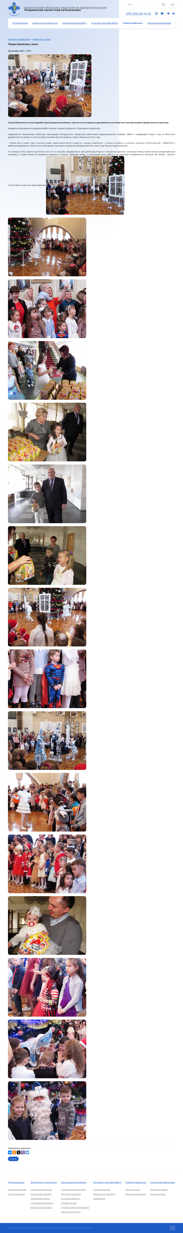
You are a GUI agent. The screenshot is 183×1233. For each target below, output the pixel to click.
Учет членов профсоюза (71, 1194)
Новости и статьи (41, 39)
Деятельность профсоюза (44, 23)
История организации (17, 1190)
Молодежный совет (69, 1203)
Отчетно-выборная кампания (73, 1190)
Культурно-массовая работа (104, 23)
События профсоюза (133, 23)
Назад (13, 1159)
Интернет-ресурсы (158, 1194)
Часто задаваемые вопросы (42, 1203)
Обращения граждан (159, 1190)
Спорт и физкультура (101, 1190)
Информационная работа (41, 1207)
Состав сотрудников (16, 1194)
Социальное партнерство (41, 1190)
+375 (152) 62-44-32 (138, 13)
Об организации (20, 23)
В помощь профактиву (70, 1198)
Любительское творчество (104, 1194)
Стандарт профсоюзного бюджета (75, 1207)
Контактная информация (159, 23)
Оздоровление (99, 1198)
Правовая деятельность (40, 1198)
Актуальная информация (135, 1194)
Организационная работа (74, 23)
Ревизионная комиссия (70, 1212)
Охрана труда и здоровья (41, 1194)
